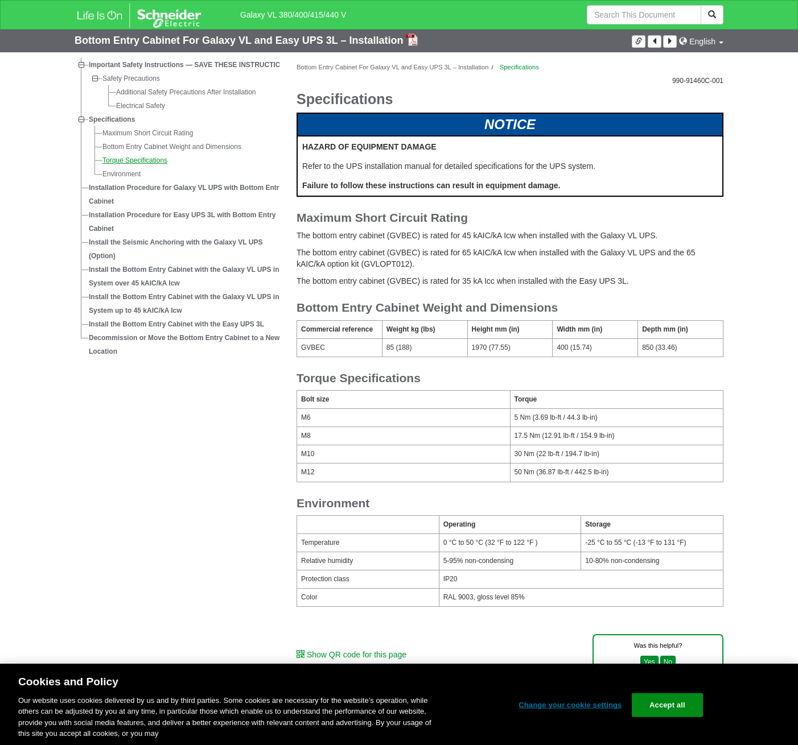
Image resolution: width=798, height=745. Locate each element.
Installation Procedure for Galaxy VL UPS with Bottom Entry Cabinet (186, 194)
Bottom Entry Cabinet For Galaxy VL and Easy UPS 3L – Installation (240, 40)
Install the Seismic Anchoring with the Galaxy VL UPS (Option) (175, 249)
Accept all (667, 705)
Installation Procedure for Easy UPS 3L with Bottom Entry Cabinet (182, 222)
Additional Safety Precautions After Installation (186, 92)
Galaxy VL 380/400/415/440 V (293, 14)
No (668, 662)
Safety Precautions (131, 78)
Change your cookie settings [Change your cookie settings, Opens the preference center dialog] (570, 705)
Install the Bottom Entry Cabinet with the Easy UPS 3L (176, 324)
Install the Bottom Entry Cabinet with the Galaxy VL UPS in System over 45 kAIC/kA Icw (184, 276)
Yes (649, 662)
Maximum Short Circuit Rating (147, 133)
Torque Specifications (134, 160)
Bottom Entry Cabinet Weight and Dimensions (171, 147)
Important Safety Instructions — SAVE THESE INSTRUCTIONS (189, 65)
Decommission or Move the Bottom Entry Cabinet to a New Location (184, 344)
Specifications (112, 119)
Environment (121, 174)
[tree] (177, 208)
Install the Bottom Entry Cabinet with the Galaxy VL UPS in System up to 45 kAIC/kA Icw (184, 303)
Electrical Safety (140, 106)
